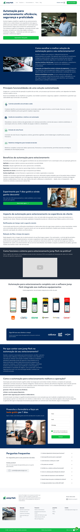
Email (52, 419)
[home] (8, 2)
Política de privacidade (46, 530)
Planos (37, 2)
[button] (22, 2)
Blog (41, 2)
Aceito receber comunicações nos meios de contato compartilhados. (60, 431)
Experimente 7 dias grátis (21, 37)
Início (17, 2)
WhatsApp (53, 425)
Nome (52, 413)
